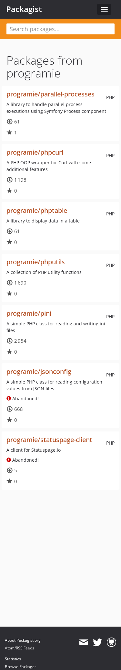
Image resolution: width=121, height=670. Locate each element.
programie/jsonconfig (38, 371)
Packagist (24, 9)
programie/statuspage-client (49, 439)
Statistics (13, 659)
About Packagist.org (23, 640)
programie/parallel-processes (50, 94)
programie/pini (28, 313)
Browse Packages (20, 666)
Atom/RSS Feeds (19, 648)
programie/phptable (36, 210)
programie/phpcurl (34, 152)
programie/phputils (35, 262)
